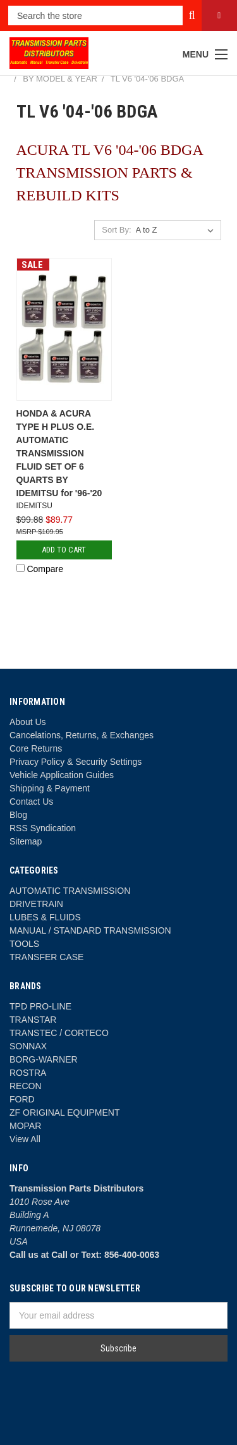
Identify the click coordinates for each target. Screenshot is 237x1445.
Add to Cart (64, 549)
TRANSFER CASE (46, 957)
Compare (39, 569)
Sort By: (116, 230)
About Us (27, 722)
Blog (18, 815)
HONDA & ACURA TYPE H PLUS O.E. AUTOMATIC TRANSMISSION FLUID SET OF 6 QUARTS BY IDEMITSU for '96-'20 (59, 453)
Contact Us (31, 801)
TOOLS (24, 944)
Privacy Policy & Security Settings (75, 762)
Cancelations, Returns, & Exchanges (81, 735)
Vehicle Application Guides (61, 775)
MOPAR (25, 1126)
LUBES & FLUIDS (45, 917)
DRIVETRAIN (36, 904)
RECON (25, 1086)
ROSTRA (27, 1073)
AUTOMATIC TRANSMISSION (69, 891)
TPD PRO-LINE (40, 1006)
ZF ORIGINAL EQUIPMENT (64, 1112)
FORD (22, 1099)
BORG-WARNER (43, 1059)
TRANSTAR (32, 1020)
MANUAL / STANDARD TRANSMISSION (90, 930)
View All (24, 1139)
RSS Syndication (42, 828)
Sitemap (25, 841)
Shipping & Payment (49, 788)
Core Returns (35, 748)
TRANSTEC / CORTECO (59, 1033)
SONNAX (28, 1046)
